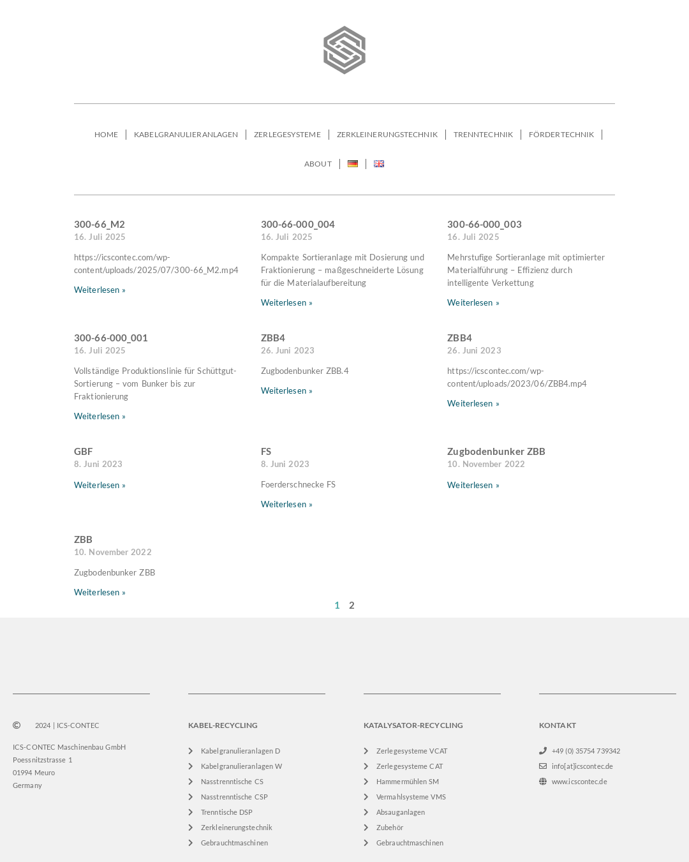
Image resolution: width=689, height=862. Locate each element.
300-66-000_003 (484, 224)
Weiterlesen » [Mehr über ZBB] (100, 592)
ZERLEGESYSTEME (287, 134)
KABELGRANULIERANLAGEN (186, 134)
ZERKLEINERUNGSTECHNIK (387, 134)
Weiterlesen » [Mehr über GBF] (100, 485)
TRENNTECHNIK (483, 134)
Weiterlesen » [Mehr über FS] (287, 504)
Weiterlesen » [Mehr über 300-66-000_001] (100, 416)
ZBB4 (273, 337)
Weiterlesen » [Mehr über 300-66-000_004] (287, 302)
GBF (83, 451)
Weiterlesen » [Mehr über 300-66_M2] (100, 290)
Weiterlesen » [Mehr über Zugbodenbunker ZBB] (473, 485)
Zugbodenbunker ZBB (496, 451)
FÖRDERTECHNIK (561, 134)
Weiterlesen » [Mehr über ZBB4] (287, 390)
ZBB (83, 539)
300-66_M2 (99, 224)
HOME (106, 134)
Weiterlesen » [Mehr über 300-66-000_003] (473, 302)
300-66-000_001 (111, 337)
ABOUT (318, 163)
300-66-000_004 (298, 224)
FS (266, 451)
